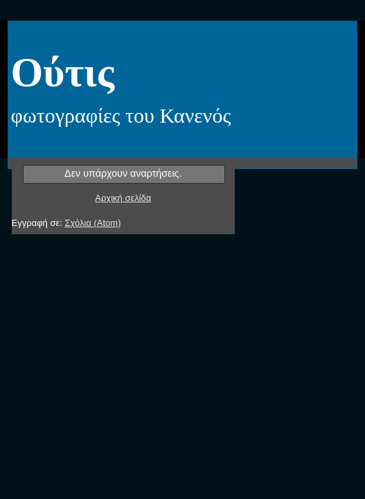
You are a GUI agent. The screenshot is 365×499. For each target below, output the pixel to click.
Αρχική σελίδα (123, 198)
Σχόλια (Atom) (92, 223)
